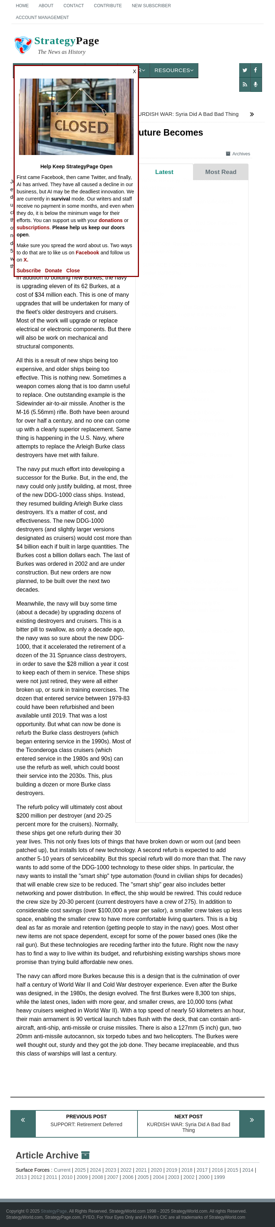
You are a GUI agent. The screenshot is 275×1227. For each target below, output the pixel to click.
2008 (97, 1177)
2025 (80, 1170)
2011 (51, 1177)
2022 (125, 1170)
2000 (204, 1177)
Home (22, 5)
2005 (143, 1177)
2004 (158, 1177)
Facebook (87, 252)
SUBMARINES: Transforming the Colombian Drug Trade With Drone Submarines (183, 617)
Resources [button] (174, 70)
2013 (21, 1177)
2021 (141, 1170)
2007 (112, 1177)
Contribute (108, 5)
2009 (82, 1177)
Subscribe (28, 270)
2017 (202, 1170)
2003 (173, 1177)
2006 (128, 1177)
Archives (238, 153)
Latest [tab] (164, 171)
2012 (36, 1177)
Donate (53, 270)
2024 (95, 1170)
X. (26, 260)
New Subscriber (151, 5)
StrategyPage (54, 1211)
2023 (110, 1170)
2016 (217, 1170)
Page (56, 46)
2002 (188, 1177)
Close (73, 270)
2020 (156, 1170)
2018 (186, 1170)
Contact (73, 5)
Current (62, 1170)
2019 (171, 1170)
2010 (66, 1177)
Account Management (42, 17)
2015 (232, 1170)
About (46, 5)
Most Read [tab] (220, 171)
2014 (248, 1170)
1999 (219, 1177)
